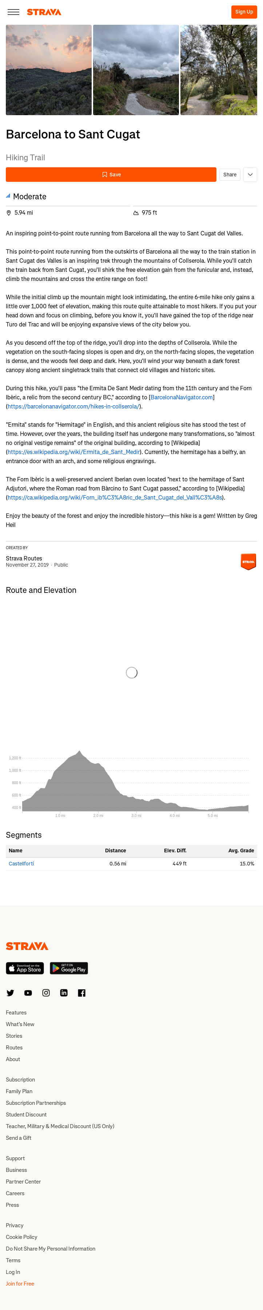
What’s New (20, 1024)
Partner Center (23, 1181)
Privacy (15, 1225)
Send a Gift (18, 1138)
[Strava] (44, 12)
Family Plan (19, 1091)
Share (229, 174)
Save (111, 174)
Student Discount (26, 1114)
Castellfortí (21, 863)
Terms (13, 1260)
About (13, 1059)
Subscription (20, 1079)
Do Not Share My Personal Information (50, 1248)
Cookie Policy (21, 1237)
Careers (15, 1193)
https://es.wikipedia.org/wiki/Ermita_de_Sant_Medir (74, 452)
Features (16, 1012)
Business (16, 1170)
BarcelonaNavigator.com (182, 397)
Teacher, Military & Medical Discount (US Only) (60, 1126)
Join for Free (20, 1283)
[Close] (13, 12)
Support (15, 1158)
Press (12, 1205)
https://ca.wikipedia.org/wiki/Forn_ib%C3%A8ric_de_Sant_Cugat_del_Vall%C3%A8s (115, 497)
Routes (14, 1047)
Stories (14, 1036)
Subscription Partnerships (36, 1103)
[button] (49, 70)
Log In (13, 1272)
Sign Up (244, 11)
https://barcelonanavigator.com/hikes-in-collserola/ (73, 406)
